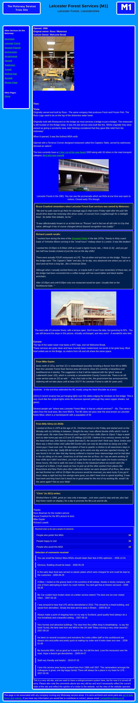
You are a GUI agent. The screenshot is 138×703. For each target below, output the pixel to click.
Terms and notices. (13, 698)
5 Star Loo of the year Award (72, 152)
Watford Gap (10, 74)
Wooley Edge (10, 82)
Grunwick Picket (79, 238)
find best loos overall (53, 155)
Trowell (7, 69)
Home (7, 96)
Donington (9, 39)
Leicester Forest (12, 43)
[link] (22, 8)
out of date (128, 695)
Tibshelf (8, 61)
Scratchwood (10, 56)
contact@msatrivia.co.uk (112, 698)
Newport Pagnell (12, 48)
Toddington (9, 65)
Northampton (10, 52)
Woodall (8, 78)
